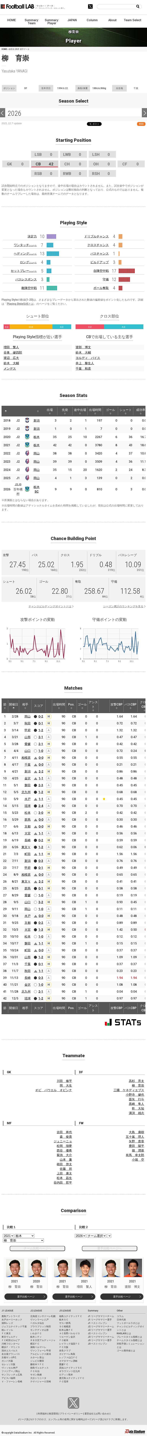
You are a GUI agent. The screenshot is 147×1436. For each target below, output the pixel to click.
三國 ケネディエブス (129, 1090)
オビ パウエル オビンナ (53, 1090)
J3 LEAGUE (65, 1310)
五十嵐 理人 (135, 1137)
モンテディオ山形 (39, 1330)
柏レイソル (7, 1330)
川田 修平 (64, 1081)
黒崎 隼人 (136, 1104)
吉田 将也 (64, 1132)
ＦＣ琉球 (63, 1381)
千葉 (27, 764)
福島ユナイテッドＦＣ (70, 1316)
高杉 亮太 (136, 1081)
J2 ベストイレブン (97, 1333)
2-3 (40, 785)
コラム (120, 1316)
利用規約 (42, 1413)
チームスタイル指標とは (129, 1340)
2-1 (40, 737)
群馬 (27, 819)
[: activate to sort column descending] (6, 411)
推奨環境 (53, 1413)
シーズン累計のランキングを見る (123, 606)
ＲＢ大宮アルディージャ (43, 1340)
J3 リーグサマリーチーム (101, 1337)
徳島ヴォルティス (39, 1367)
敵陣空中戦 (29, 288)
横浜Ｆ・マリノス (11, 1347)
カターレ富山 (37, 1357)
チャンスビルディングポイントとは (50, 606)
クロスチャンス (98, 245)
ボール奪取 (101, 288)
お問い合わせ (102, 1413)
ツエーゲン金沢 (67, 1337)
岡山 (36, 453)
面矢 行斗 (136, 1099)
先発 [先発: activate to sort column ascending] (65, 411)
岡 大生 (66, 1085)
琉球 (27, 806)
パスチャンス (99, 253)
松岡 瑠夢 (64, 1146)
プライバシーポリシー (71, 1413)
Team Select (132, 20)
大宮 (27, 833)
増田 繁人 (11, 347)
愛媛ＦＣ (63, 1364)
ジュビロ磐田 (37, 1361)
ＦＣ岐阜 (63, 1340)
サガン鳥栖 (36, 1374)
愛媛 (27, 744)
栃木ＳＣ (63, 1319)
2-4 (40, 806)
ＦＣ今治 (34, 1371)
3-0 (40, 813)
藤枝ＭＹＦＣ (37, 1364)
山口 (27, 751)
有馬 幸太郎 (135, 1155)
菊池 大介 (64, 1155)
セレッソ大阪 (8, 1364)
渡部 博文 (83, 347)
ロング (28, 262)
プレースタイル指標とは (129, 1337)
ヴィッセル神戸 (10, 1367)
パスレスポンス (26, 279)
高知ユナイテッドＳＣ (70, 1367)
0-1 (40, 723)
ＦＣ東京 (6, 1333)
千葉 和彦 (83, 368)
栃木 (36, 437)
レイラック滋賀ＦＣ (69, 1343)
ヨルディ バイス (88, 358)
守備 (106, 279)
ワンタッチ (25, 245)
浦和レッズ (7, 1323)
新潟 (36, 420)
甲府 (27, 730)
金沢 (27, 778)
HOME (11, 20)
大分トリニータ (38, 1378)
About (112, 20)
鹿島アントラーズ (11, 1316)
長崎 (27, 840)
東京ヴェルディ (10, 1337)
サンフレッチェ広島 (12, 1374)
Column (92, 20)
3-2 (40, 902)
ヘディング (25, 253)
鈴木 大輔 (11, 363)
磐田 (27, 785)
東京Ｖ (26, 847)
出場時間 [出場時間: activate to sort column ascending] (95, 411)
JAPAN (72, 20)
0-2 (40, 716)
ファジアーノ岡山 (11, 1371)
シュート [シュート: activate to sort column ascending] (125, 411)
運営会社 (89, 1413)
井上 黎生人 (85, 363)
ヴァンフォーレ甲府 (40, 1350)
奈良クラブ (65, 1350)
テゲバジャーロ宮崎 (40, 1381)
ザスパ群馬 (65, 1323)
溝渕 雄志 (136, 1113)
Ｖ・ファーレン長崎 (12, 1381)
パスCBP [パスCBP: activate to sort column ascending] (130, 706)
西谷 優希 (64, 1150)
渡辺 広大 (11, 358)
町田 (27, 854)
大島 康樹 (136, 1132)
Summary (93, 1310)
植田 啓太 (64, 1164)
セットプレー (24, 271)
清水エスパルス (10, 1350)
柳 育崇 (138, 1085)
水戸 (27, 799)
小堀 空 (138, 1159)
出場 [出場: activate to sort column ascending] (50, 411)
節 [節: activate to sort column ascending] (4, 706)
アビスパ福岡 (8, 1378)
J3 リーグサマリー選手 (100, 1340)
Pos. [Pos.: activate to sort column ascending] (71, 706)
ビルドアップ (99, 262)
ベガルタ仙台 (37, 1323)
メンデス (10, 368)
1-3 (40, 929)
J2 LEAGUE (36, 1310)
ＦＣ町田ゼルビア (11, 1340)
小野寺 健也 (135, 1095)
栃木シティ (36, 1337)
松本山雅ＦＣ (66, 1330)
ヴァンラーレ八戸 (39, 1319)
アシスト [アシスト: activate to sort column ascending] (93, 705)
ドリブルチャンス (96, 236)
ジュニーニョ (63, 1141)
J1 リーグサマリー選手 (100, 1319)
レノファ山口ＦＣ (68, 1357)
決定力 (32, 236)
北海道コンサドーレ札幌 (43, 1316)
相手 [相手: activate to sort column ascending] (25, 706)
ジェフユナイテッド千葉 (14, 1326)
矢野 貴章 (136, 1141)
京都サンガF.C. (9, 1357)
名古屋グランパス (11, 1354)
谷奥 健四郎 (13, 352)
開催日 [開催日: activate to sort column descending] (13, 706)
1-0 (40, 751)
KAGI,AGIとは (124, 1333)
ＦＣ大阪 (63, 1347)
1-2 (40, 730)
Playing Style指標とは (20, 303)
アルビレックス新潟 (40, 1354)
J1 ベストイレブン (97, 1323)
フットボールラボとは (128, 1323)
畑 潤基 (138, 1150)
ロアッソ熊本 (66, 1374)
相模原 (26, 758)
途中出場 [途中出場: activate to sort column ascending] (80, 411)
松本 (27, 813)
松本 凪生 (64, 1178)
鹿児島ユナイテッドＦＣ (71, 1378)
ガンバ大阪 (7, 1361)
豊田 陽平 (136, 1146)
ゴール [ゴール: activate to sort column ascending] (110, 411)
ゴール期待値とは (126, 1350)
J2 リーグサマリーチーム (101, 1326)
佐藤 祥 (66, 1169)
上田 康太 (64, 1173)
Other (120, 1310)
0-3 (40, 861)
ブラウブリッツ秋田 (40, 1326)
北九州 (26, 792)
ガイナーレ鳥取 (67, 1354)
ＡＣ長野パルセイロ (69, 1333)
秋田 (27, 723)
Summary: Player (52, 21)
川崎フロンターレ (11, 1343)
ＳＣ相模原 (65, 1326)
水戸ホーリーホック (12, 1319)
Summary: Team (32, 21)
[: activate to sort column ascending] (14, 411)
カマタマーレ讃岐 (68, 1361)
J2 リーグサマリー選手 (100, 1330)
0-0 (41, 758)
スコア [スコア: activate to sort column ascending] (38, 706)
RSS (141, 123)
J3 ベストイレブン (97, 1343)
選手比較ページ (26, 1296)
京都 (27, 826)
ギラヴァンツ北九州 (69, 1371)
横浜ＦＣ (34, 1343)
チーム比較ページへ (37, 1248)
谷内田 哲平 (63, 1182)
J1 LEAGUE (7, 1310)
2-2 (41, 771)
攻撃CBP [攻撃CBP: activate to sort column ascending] (116, 706)
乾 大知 (138, 1108)
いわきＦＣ (36, 1333)
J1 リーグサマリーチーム (101, 1316)
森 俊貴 (66, 1137)
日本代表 (121, 1319)
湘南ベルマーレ (38, 1347)
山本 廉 (66, 1159)
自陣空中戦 (101, 271)
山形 (27, 737)
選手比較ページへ (109, 1248)
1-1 (41, 778)
